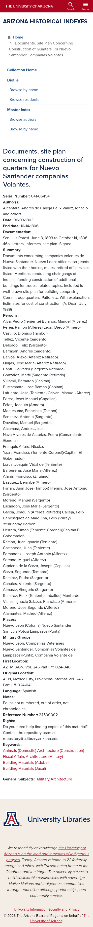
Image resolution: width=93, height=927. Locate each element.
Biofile (13, 80)
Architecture (61, 779)
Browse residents (24, 99)
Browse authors (22, 119)
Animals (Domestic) (19, 750)
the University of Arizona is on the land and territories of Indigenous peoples (46, 854)
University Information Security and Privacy (46, 909)
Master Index (18, 109)
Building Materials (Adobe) (26, 762)
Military (43, 779)
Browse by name (23, 89)
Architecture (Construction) (60, 750)
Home (18, 37)
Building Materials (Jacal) (24, 768)
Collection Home (22, 70)
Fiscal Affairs (14, 756)
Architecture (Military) (44, 756)
